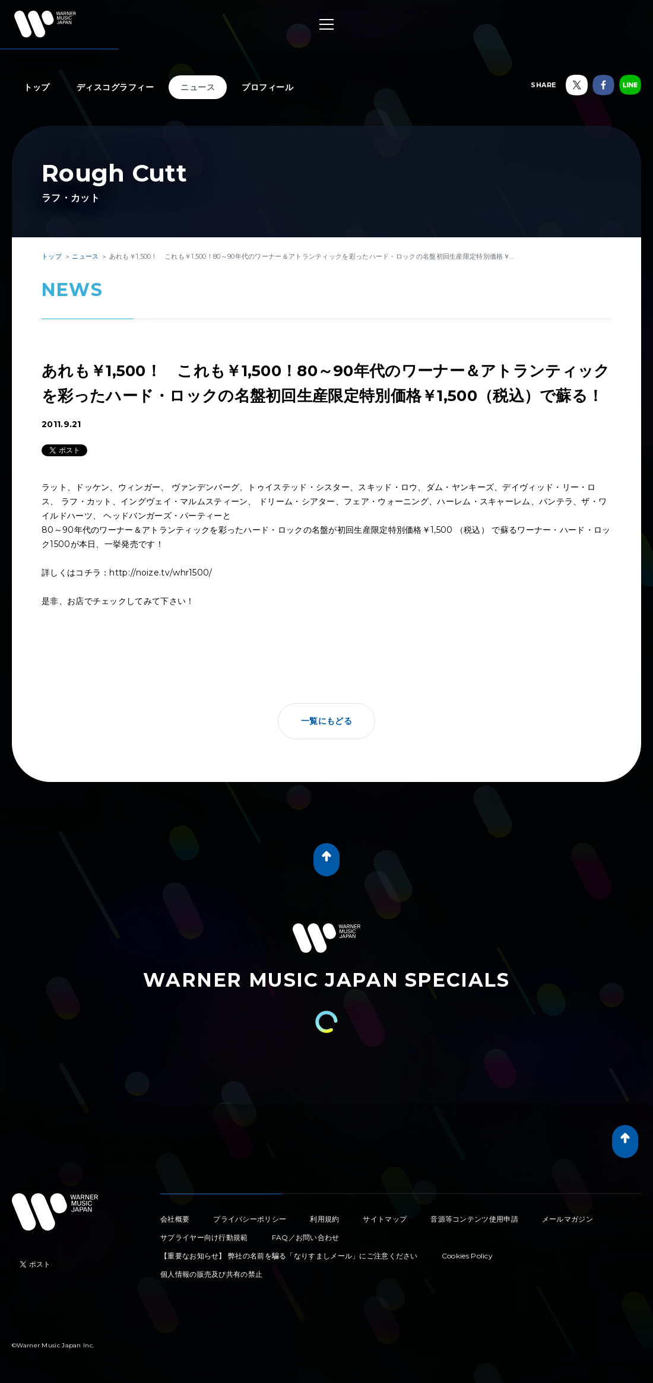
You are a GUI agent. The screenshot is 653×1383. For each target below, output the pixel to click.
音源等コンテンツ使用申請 (474, 1219)
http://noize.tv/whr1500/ (160, 572)
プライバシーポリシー (249, 1219)
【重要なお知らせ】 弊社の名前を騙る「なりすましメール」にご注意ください (289, 1255)
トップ (37, 87)
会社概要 (174, 1219)
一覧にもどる (326, 721)
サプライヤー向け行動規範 (204, 1237)
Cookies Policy (467, 1255)
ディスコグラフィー (115, 87)
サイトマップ (385, 1219)
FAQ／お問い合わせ (306, 1237)
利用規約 (324, 1219)
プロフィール (267, 87)
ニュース (197, 87)
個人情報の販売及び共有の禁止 (211, 1274)
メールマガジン (567, 1219)
